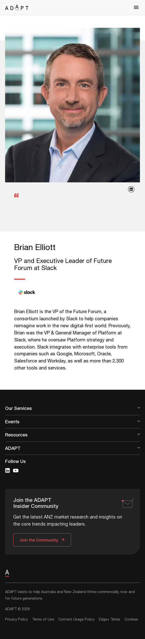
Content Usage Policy (76, 619)
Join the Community (39, 540)
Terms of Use (43, 619)
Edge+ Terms (109, 619)
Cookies (131, 619)
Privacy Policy (16, 619)
